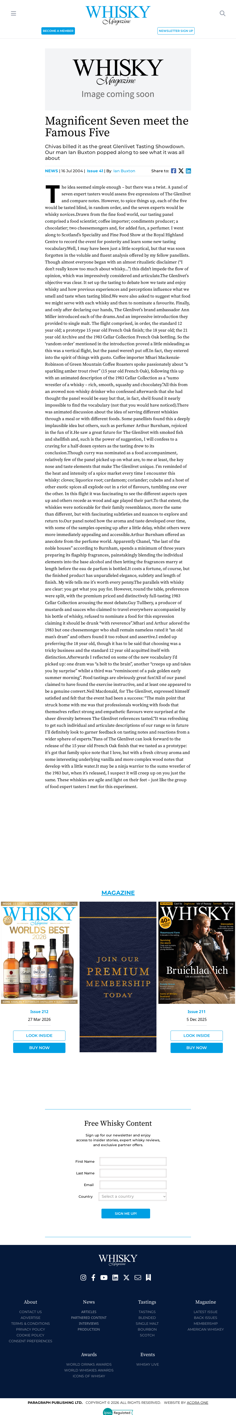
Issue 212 (39, 1011)
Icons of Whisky (89, 1376)
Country (86, 1196)
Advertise (30, 1317)
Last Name (85, 1173)
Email (89, 1185)
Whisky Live (147, 1364)
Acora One (197, 1402)
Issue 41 (95, 171)
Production (89, 1329)
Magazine (118, 892)
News (52, 171)
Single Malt (147, 1323)
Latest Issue (206, 1312)
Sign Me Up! (126, 1213)
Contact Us (30, 1312)
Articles (88, 1311)
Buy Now (39, 1047)
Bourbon (147, 1329)
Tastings (147, 1312)
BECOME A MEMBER (58, 31)
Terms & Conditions (30, 1323)
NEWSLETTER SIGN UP (176, 31)
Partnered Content (89, 1317)
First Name (85, 1161)
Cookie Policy (30, 1335)
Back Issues (205, 1317)
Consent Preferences (30, 1341)
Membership (206, 1323)
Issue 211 (197, 1011)
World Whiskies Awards (89, 1370)
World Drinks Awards (89, 1364)
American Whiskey (206, 1329)
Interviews (89, 1323)
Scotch (147, 1335)
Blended (147, 1317)
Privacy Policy (30, 1329)
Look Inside (39, 1035)
